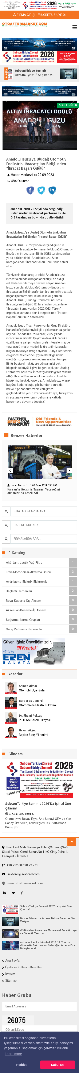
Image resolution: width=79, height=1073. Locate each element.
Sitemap (11, 980)
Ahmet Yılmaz (28, 686)
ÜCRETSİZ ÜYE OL (52, 15)
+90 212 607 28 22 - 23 (20, 865)
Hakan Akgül (27, 730)
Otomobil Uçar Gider (32, 690)
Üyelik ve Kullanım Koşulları (23, 967)
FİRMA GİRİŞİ (24, 15)
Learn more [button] (13, 1054)
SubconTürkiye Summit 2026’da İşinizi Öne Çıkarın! (38, 806)
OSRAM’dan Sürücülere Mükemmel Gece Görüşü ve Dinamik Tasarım (48, 932)
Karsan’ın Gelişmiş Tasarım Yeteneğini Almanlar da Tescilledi (33, 491)
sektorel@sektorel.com (21, 874)
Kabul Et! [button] (57, 1064)
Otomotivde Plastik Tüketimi (37, 705)
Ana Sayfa (12, 961)
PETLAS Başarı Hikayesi (35, 720)
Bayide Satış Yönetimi (33, 734)
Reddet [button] (21, 1064)
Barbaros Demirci (31, 701)
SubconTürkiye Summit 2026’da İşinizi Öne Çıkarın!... (37, 73)
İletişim (10, 974)
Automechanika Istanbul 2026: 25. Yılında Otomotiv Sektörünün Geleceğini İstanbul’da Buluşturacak (47, 945)
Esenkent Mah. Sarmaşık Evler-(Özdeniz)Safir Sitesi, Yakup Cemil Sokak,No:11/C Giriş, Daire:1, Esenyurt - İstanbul (35, 851)
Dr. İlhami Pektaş (30, 715)
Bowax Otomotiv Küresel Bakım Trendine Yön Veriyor (47, 920)
